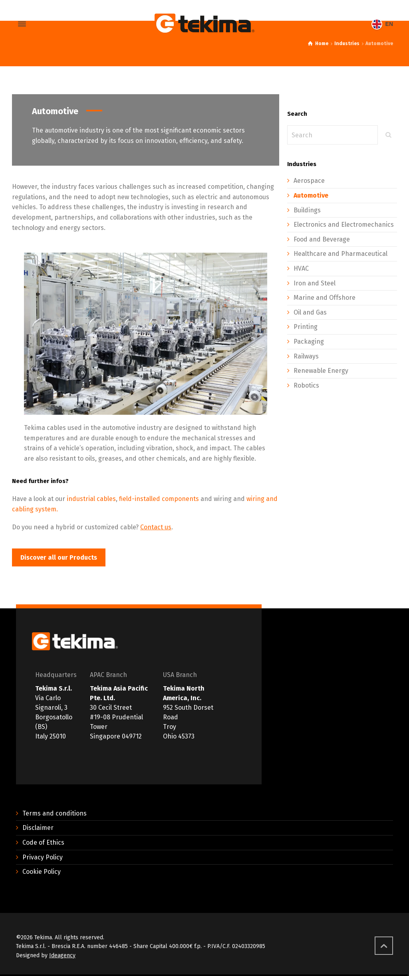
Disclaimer (38, 827)
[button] (58, 557)
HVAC (301, 268)
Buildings (307, 210)
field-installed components (159, 499)
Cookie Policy (41, 871)
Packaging (309, 341)
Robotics (306, 385)
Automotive (311, 195)
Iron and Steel (315, 283)
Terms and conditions (54, 813)
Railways (306, 356)
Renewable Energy (321, 370)
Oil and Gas (310, 312)
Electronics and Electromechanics (344, 224)
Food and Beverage (322, 239)
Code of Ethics (43, 842)
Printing (306, 327)
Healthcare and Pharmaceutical (340, 253)
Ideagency (62, 955)
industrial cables (91, 499)
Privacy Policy (42, 857)
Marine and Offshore (324, 297)
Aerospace (309, 180)
